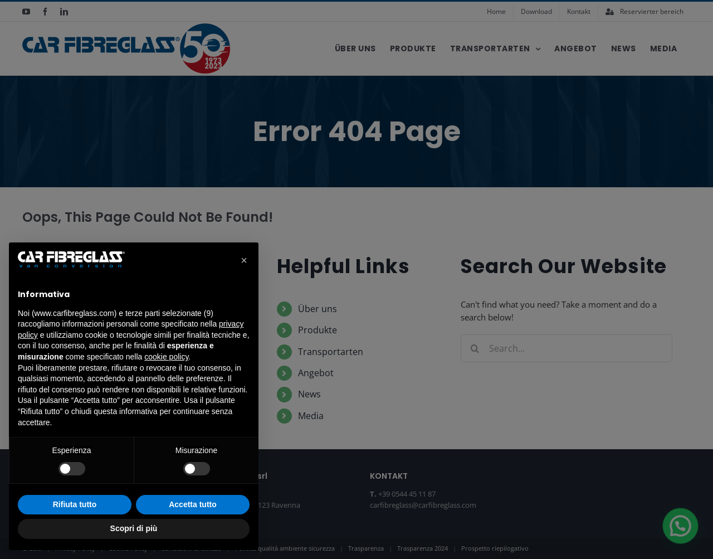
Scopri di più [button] (134, 528)
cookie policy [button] (166, 356)
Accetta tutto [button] (193, 504)
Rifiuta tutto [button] (75, 504)
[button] (244, 260)
